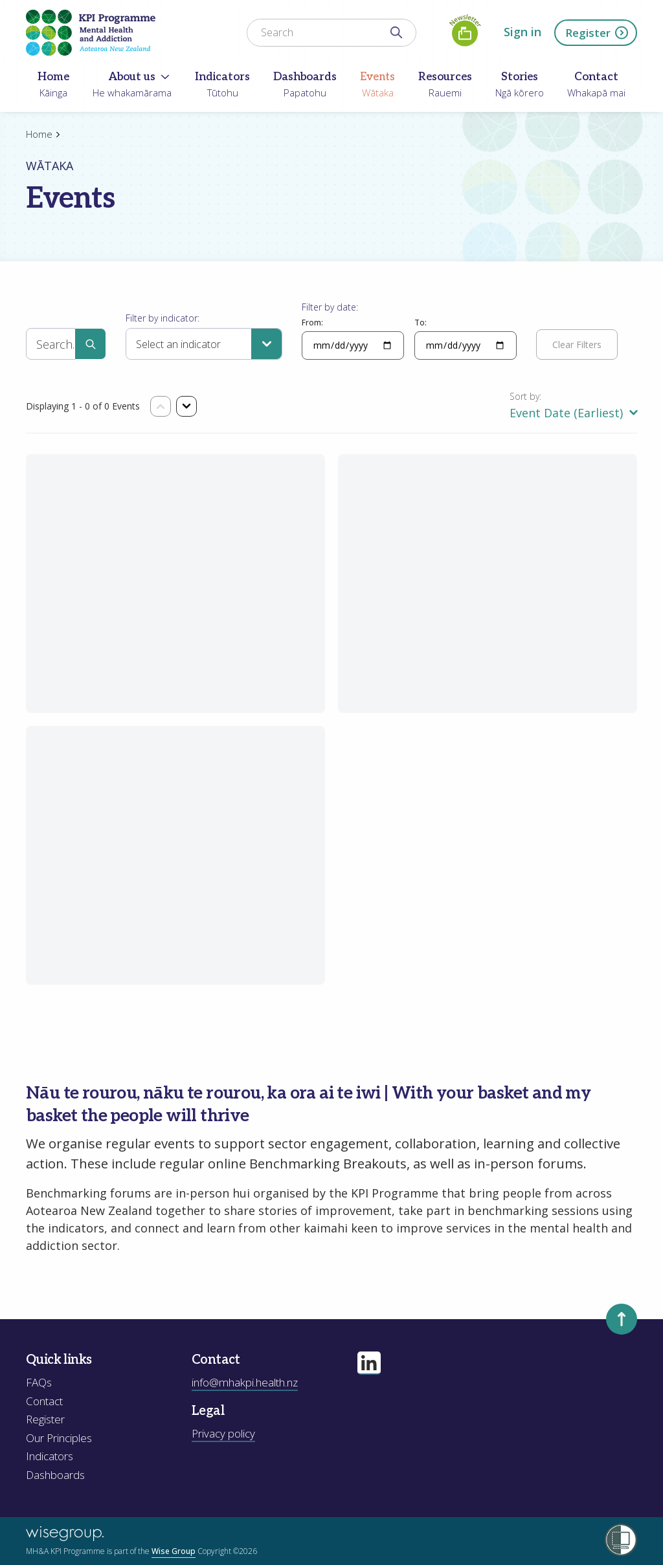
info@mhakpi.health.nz (245, 1382)
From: (312, 322)
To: (420, 322)
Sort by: (525, 396)
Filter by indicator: (162, 318)
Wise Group (174, 1551)
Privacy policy (223, 1433)
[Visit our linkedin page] (369, 1363)
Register (597, 33)
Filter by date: (330, 307)
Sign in (522, 31)
